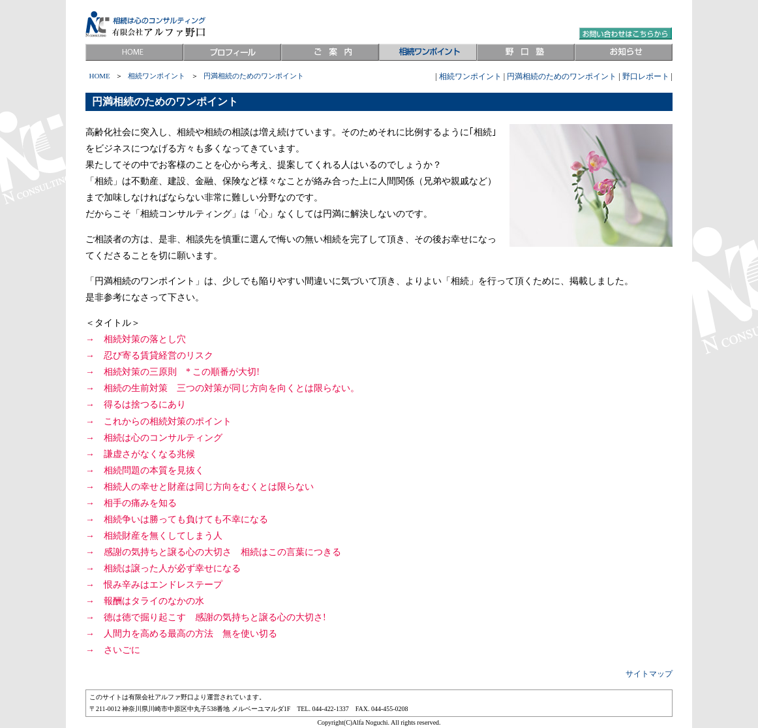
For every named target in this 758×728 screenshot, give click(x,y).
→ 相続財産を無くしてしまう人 (153, 536)
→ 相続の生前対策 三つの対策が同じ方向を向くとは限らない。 (222, 388)
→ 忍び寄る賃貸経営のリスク (149, 355)
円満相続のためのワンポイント (561, 76)
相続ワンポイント (470, 76)
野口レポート (645, 76)
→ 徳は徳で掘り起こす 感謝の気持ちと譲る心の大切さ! (205, 617)
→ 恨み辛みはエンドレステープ (153, 585)
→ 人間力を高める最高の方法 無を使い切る (181, 634)
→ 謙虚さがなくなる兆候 (140, 454)
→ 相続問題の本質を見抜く (144, 470)
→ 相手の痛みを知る (131, 503)
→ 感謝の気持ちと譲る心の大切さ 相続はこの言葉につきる (213, 552)
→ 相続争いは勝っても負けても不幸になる (176, 519)
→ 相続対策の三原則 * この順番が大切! (172, 372)
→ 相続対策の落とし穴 (135, 339)
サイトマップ (649, 673)
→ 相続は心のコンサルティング (153, 438)
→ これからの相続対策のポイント (158, 421)
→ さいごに (112, 650)
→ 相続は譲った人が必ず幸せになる (163, 568)
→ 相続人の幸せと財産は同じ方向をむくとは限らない (199, 487)
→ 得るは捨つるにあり (135, 404)
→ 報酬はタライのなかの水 (144, 601)
